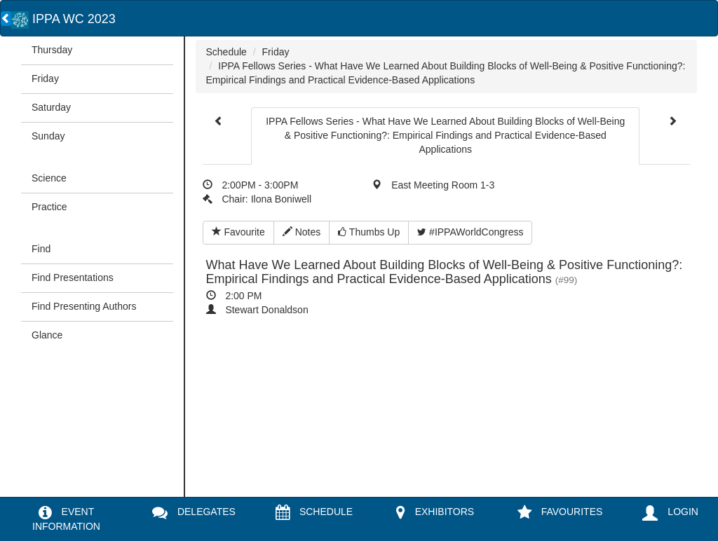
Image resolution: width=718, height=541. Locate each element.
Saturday (51, 107)
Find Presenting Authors (84, 306)
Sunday (48, 136)
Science (49, 178)
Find (41, 248)
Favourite (238, 232)
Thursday (52, 49)
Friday (45, 78)
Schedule (226, 51)
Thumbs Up (369, 232)
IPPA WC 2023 (63, 19)
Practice (49, 206)
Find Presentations (73, 277)
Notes (301, 232)
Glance (47, 335)
